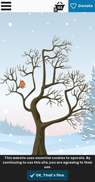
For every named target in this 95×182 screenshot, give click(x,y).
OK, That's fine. (47, 175)
